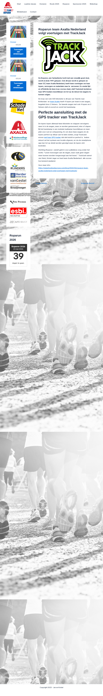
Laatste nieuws (30, 4)
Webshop (93, 4)
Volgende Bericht (89, 183)
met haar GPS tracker (52, 137)
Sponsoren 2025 (78, 4)
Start (19, 4)
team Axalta (55, 101)
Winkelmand (21, 12)
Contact (33, 12)
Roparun (65, 4)
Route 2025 (54, 4)
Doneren (42, 4)
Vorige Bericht (40, 183)
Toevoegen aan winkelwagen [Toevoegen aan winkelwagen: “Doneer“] (18, 51)
